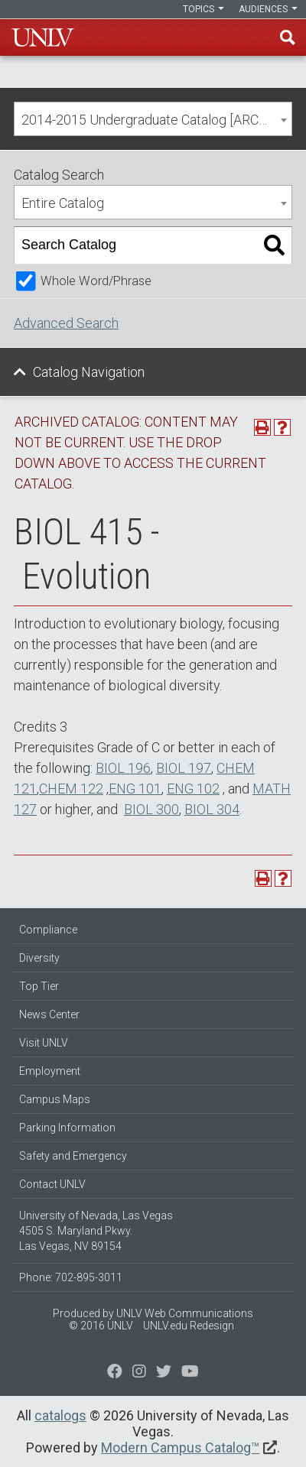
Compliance (48, 929)
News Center (49, 1014)
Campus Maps (54, 1099)
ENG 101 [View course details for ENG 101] (135, 789)
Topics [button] (203, 9)
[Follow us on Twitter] (139, 1373)
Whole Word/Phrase (96, 281)
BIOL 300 (151, 809)
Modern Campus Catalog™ (180, 1447)
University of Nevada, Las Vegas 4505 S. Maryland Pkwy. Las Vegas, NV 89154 (96, 1230)
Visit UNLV (43, 1043)
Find (287, 37)
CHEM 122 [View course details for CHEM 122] (71, 789)
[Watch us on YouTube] (190, 1373)
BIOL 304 (211, 809)
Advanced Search (66, 323)
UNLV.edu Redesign (188, 1325)
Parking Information (67, 1127)
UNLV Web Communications (184, 1313)
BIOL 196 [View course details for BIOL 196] (123, 768)
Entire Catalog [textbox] (62, 203)
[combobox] (153, 119)
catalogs (60, 1415)
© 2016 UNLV (101, 1325)
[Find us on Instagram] (163, 1373)
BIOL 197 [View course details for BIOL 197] (183, 768)
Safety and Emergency (73, 1156)
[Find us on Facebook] (114, 1373)
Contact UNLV (52, 1184)
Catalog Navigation (89, 372)
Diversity (39, 958)
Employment (49, 1071)
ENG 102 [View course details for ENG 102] (193, 789)
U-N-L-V (43, 37)
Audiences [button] (268, 9)
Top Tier (39, 986)
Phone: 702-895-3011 (70, 1277)
